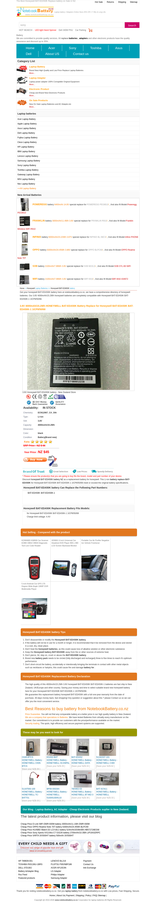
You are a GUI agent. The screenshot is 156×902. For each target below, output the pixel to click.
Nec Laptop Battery (26, 184)
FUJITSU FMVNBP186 (61, 864)
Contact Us (88, 864)
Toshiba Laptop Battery (27, 170)
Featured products (26, 878)
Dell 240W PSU (66, 30)
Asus (118, 48)
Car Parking (80, 30)
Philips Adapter (57, 874)
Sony (72, 48)
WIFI (35, 278)
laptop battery (71, 891)
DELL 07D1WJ (25, 868)
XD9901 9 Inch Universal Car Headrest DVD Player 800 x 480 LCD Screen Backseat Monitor (64, 543)
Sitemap (133, 2)
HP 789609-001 (25, 861)
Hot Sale (99, 2)
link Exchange (89, 868)
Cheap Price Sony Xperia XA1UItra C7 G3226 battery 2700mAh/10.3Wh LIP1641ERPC (60, 832)
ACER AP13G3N (58, 868)
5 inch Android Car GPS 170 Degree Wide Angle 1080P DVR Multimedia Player (35, 586)
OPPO (35, 249)
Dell (28, 54)
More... (32, 73)
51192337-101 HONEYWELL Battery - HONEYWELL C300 (107, 760)
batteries (73, 38)
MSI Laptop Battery (26, 179)
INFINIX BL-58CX (98, 237)
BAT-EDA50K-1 (48, 493)
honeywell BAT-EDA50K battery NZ (47, 479)
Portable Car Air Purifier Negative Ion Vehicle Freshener (95, 541)
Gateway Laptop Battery (28, 174)
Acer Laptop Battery (26, 119)
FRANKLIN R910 (99, 220)
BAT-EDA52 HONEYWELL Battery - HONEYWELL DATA (82, 760)
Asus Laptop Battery (26, 128)
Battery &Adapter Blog (28, 871)
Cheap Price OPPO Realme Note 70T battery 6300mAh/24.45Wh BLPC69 (54, 827)
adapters (83, 38)
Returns (110, 2)
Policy (88, 895)
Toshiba (95, 48)
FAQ (95, 895)
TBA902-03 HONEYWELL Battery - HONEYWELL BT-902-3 (82, 792)
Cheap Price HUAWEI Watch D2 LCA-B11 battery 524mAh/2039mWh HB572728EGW (60, 830)
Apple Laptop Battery (27, 124)
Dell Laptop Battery (26, 133)
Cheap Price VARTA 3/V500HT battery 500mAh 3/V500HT (47, 835)
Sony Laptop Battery (26, 165)
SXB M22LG (89, 266)
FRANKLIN (38, 220)
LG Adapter (56, 871)
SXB (34, 265)
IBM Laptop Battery (26, 151)
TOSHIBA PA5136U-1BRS (30, 864)
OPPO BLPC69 (95, 250)
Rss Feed (22, 874)
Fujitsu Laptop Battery (27, 137)
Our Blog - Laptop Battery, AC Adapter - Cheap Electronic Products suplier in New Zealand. (76, 809)
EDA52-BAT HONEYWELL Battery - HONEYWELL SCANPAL (58, 760)
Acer (51, 48)
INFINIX (36, 236)
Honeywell (31, 288)
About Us (60, 895)
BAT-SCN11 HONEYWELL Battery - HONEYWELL (107, 792)
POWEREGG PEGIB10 (97, 204)
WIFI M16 (88, 279)
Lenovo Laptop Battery (27, 156)
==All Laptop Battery (26, 188)
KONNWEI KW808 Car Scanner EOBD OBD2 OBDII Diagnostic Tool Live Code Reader (35, 543)
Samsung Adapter (59, 878)
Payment (87, 861)
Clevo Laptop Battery (27, 142)
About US (52, 54)
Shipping (122, 2)
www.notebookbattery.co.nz (66, 900)
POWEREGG (39, 204)
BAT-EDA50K (34, 493)
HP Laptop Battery (25, 147)
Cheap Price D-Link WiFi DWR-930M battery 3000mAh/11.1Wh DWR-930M (55, 824)
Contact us (81, 54)
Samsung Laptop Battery (28, 161)
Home (30, 48)
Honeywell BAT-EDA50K (60, 288)
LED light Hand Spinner (45, 30)
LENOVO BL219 (58, 861)
